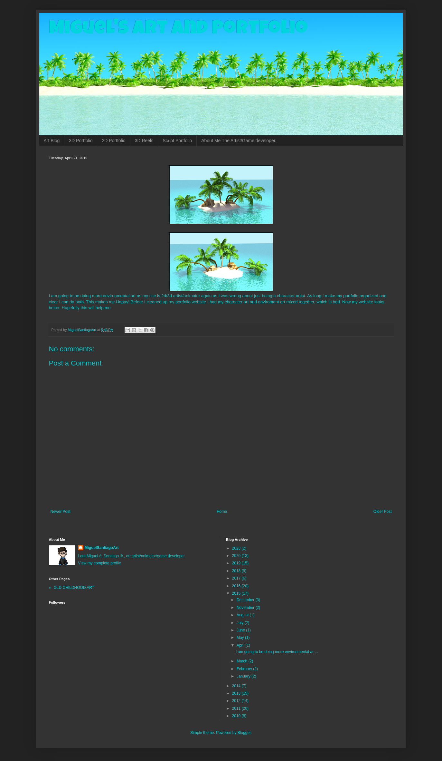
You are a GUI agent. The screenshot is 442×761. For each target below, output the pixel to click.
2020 (237, 555)
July (241, 622)
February (245, 669)
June (241, 630)
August (243, 615)
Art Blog (52, 140)
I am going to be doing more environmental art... (277, 651)
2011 (237, 708)
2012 (237, 700)
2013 (237, 693)
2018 (237, 571)
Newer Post (61, 511)
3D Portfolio (80, 140)
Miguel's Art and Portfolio (178, 29)
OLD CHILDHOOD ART (74, 587)
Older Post (382, 511)
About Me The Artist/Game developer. (238, 140)
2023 (237, 548)
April (241, 645)
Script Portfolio (177, 140)
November (246, 607)
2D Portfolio (113, 140)
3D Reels (144, 140)
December (246, 600)
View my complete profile (99, 563)
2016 (237, 586)
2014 (237, 686)
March (243, 661)
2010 (237, 716)
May (241, 637)
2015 (237, 593)
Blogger (244, 732)
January (244, 676)
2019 (237, 563)
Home (222, 511)
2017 (237, 578)
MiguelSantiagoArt (102, 547)
